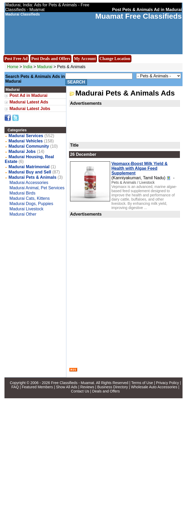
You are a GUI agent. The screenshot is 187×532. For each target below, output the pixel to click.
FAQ (15, 387)
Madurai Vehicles (25, 141)
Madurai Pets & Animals (32, 177)
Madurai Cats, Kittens (29, 198)
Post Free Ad (16, 58)
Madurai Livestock (26, 209)
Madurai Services (25, 135)
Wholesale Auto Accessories (154, 387)
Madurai (45, 66)
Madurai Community (28, 146)
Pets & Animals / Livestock (133, 182)
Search (76, 82)
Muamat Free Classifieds (138, 16)
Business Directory (112, 387)
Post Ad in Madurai (28, 95)
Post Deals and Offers (50, 58)
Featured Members (37, 387)
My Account (85, 58)
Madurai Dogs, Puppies (31, 203)
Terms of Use (142, 383)
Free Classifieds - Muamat (72, 383)
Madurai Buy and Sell (29, 172)
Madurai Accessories (28, 182)
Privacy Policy (167, 383)
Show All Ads (66, 387)
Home (12, 66)
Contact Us (80, 391)
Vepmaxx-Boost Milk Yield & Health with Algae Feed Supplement (139, 168)
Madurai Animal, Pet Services (37, 188)
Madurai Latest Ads (28, 102)
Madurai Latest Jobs (29, 108)
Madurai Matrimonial (29, 167)
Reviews (87, 387)
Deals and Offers (106, 391)
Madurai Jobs (22, 151)
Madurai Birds (22, 193)
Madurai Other (22, 214)
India (27, 66)
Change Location (115, 58)
